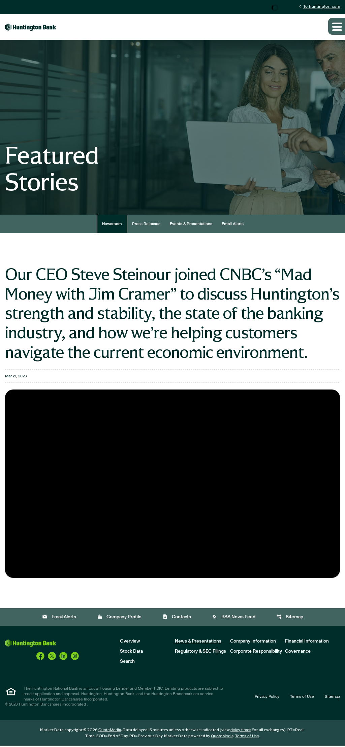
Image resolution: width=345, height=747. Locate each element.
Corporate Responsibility (256, 653)
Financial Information (307, 643)
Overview (130, 643)
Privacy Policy (267, 698)
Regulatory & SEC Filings (200, 653)
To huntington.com (319, 6)
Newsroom (112, 225)
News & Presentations (198, 643)
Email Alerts (233, 225)
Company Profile (119, 618)
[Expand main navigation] (336, 28)
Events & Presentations (191, 225)
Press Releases (146, 225)
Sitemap (289, 618)
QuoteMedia (109, 731)
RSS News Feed (233, 618)
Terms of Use (302, 698)
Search (127, 663)
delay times (240, 731)
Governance (298, 653)
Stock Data (131, 653)
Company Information (253, 643)
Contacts (176, 618)
